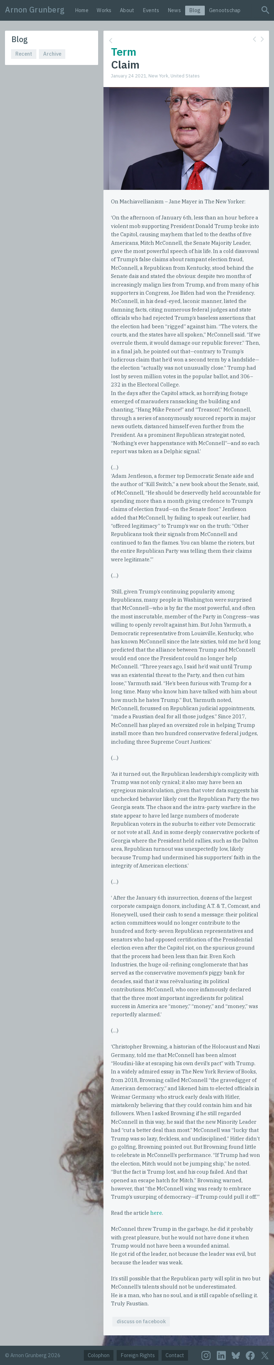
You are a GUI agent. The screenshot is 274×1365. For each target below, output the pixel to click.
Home (81, 10)
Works (104, 10)
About (127, 10)
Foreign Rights (138, 1355)
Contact (175, 1355)
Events (151, 10)
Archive (52, 53)
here (156, 1212)
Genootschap (225, 10)
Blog (195, 10)
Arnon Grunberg (35, 10)
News (174, 10)
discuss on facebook (141, 1321)
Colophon (99, 1355)
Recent (23, 53)
